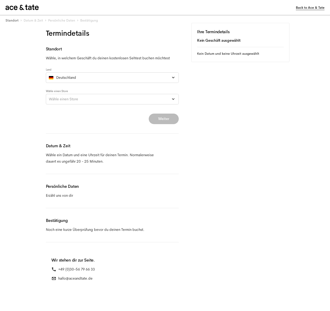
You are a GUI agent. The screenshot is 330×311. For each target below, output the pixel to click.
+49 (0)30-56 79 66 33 (76, 269)
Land (48, 69)
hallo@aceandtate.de (75, 278)
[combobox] (112, 77)
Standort (12, 20)
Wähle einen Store (57, 91)
